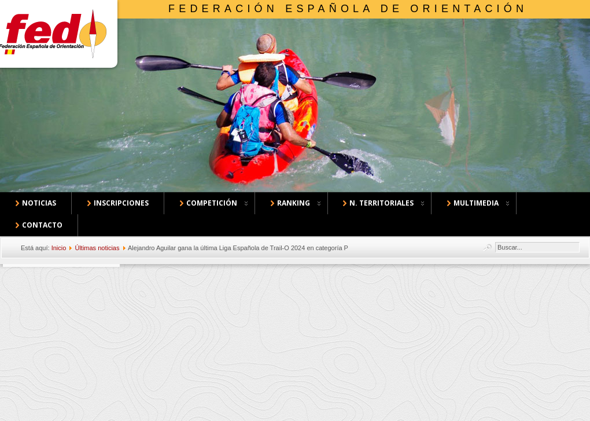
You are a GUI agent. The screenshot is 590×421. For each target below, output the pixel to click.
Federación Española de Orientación (348, 8)
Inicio (59, 247)
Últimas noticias (97, 247)
